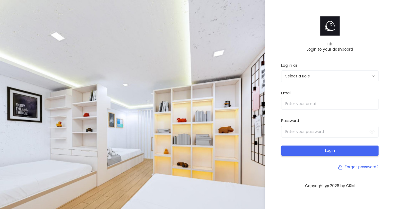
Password (290, 120)
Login (330, 150)
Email (286, 93)
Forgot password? (358, 167)
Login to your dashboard (330, 49)
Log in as (289, 65)
